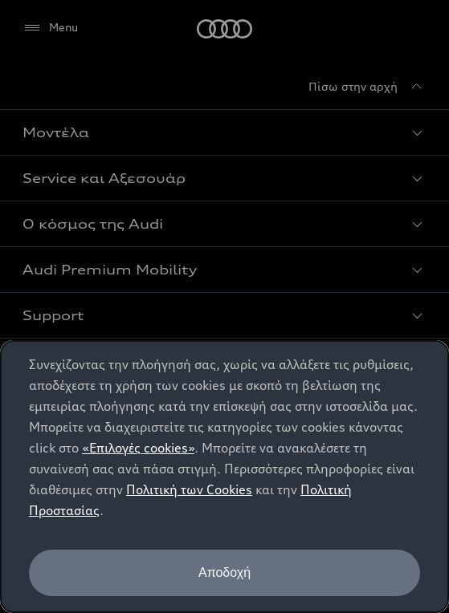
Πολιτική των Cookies (189, 489)
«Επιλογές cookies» (138, 448)
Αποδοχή (224, 572)
